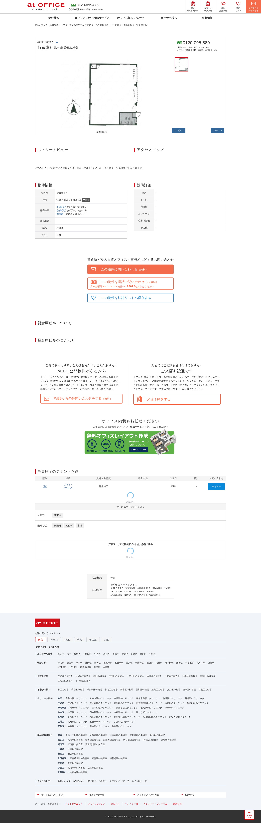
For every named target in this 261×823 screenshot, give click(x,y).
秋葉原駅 (107, 662)
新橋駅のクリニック (194, 698)
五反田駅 (119, 662)
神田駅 (88, 662)
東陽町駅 (61, 207)
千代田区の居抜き (135, 676)
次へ (216, 130)
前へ (180, 130)
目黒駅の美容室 (75, 749)
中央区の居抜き (116, 676)
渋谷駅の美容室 (93, 740)
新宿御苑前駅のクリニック (127, 717)
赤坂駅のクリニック (123, 698)
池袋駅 (149, 662)
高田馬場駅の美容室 (95, 744)
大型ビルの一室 (117, 781)
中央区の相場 (111, 689)
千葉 (79, 639)
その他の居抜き (83, 681)
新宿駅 (61, 662)
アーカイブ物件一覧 (137, 781)
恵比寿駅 (139, 662)
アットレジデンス (96, 804)
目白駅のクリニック (99, 726)
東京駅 (79, 662)
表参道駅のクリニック (76, 698)
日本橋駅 (169, 662)
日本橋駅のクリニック (100, 712)
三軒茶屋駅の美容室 (79, 758)
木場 (79, 525)
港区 (69, 654)
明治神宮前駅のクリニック (149, 703)
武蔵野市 (62, 772)
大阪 (106, 639)
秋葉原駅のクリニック (151, 707)
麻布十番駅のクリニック (148, 698)
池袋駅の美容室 (75, 754)
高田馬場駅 (85, 667)
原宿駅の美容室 (75, 740)
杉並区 (61, 767)
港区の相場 (63, 689)
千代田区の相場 (94, 689)
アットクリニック (74, 804)
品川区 (106, 654)
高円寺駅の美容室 (76, 767)
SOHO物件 (78, 781)
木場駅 (59, 214)
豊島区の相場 (157, 689)
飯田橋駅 (62, 667)
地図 (86, 200)
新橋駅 (97, 662)
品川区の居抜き (154, 676)
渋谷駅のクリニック (77, 703)
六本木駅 (201, 662)
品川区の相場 (142, 689)
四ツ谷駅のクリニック (180, 717)
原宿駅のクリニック (123, 703)
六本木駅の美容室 (118, 735)
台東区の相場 (189, 689)
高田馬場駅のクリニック (154, 717)
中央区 (97, 654)
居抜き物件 (42, 676)
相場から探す (43, 689)
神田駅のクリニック (174, 707)
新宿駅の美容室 (75, 744)
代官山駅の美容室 (131, 740)
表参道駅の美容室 (138, 735)
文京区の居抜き (65, 681)
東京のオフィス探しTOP (48, 647)
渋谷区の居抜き (65, 676)
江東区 (57, 515)
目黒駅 (97, 667)
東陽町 (57, 525)
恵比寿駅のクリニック (100, 703)
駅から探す (42, 662)
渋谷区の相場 (77, 689)
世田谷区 (62, 758)
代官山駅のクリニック (198, 703)
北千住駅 (73, 667)
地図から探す (64, 781)
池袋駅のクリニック (77, 726)
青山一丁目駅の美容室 (76, 735)
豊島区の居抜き (207, 676)
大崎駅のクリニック (77, 721)
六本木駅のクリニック (100, 698)
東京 (40, 639)
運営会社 (177, 804)
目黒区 (116, 654)
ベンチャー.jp (131, 804)
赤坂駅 (179, 662)
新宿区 (77, 654)
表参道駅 (189, 662)
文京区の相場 (173, 689)
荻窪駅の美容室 (95, 767)
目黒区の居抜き (189, 676)
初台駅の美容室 (150, 740)
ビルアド (115, 804)
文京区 (134, 654)
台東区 (143, 654)
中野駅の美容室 (75, 763)
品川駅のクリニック (172, 698)
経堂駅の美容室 (99, 758)
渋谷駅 (70, 662)
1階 (45, 486)
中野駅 (106, 667)
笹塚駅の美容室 (168, 740)
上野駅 (211, 662)
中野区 (152, 654)
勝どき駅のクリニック (147, 712)
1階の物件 (91, 781)
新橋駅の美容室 (157, 735)
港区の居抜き (99, 676)
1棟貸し (103, 781)
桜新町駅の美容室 (118, 758)
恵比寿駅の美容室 (112, 740)
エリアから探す (44, 654)
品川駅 (129, 662)
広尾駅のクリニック (174, 703)
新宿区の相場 (126, 689)
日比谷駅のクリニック (127, 707)
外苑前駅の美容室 (98, 735)
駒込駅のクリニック (121, 726)
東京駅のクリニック (79, 707)
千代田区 (87, 654)
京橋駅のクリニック (123, 712)
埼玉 (67, 639)
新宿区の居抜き (83, 676)
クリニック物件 (44, 698)
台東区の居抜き (172, 676)
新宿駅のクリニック (77, 717)
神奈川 (54, 639)
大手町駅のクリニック (103, 707)
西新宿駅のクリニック (100, 717)
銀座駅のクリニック (77, 712)
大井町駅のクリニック (125, 721)
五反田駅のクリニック (100, 721)
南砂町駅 (61, 210)
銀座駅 (159, 662)
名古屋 (93, 639)
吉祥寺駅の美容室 (78, 772)
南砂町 (69, 525)
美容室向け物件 (44, 735)
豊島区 (125, 654)
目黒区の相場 (204, 689)
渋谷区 (61, 654)
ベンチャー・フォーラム (155, 804)
